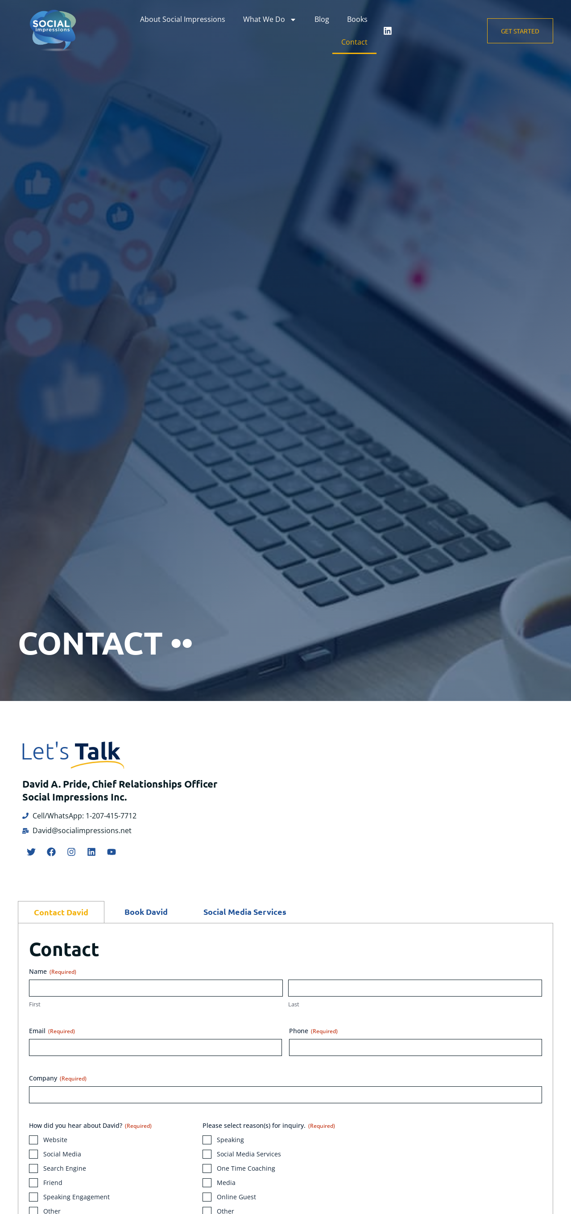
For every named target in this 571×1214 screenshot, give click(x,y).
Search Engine (64, 1168)
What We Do (270, 20)
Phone (313, 1030)
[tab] (61, 912)
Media (226, 1182)
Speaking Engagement (76, 1197)
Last (293, 1004)
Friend (52, 1182)
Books (357, 19)
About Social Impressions (182, 19)
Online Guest (236, 1197)
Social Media (62, 1154)
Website (55, 1139)
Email (52, 1030)
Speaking (230, 1139)
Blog (321, 19)
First (35, 1004)
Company (58, 1078)
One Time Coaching (246, 1168)
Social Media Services (249, 1154)
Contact (354, 42)
